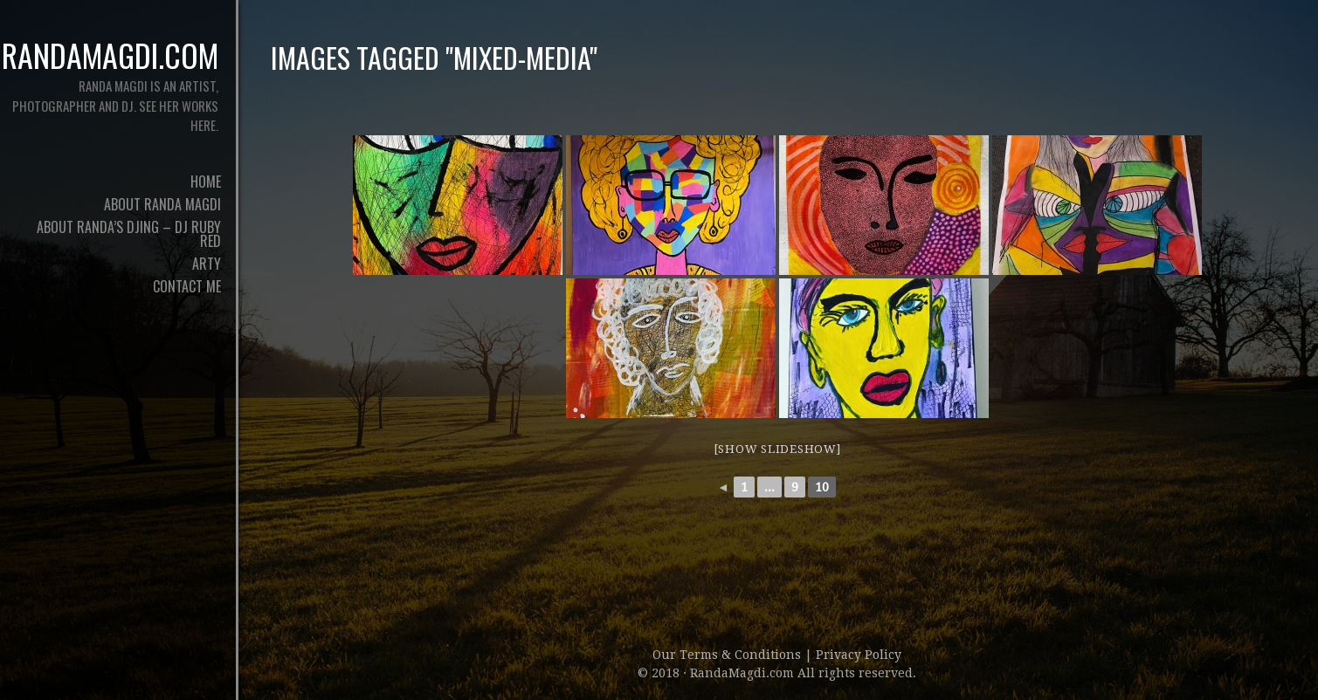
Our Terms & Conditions (728, 655)
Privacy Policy (858, 655)
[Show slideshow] (777, 449)
